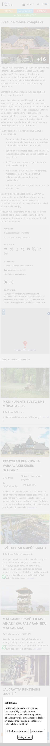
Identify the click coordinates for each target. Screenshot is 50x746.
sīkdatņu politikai (19, 724)
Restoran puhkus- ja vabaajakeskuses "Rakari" (21, 466)
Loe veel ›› (32, 507)
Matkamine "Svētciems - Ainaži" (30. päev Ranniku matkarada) (24, 623)
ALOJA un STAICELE (25, 15)
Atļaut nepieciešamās (17, 731)
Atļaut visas (37, 731)
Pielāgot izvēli (25, 737)
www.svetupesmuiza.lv (15, 270)
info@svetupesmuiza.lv (16, 274)
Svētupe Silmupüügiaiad (24, 548)
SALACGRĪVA (25, 11)
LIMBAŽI (41, 11)
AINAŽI (8, 11)
